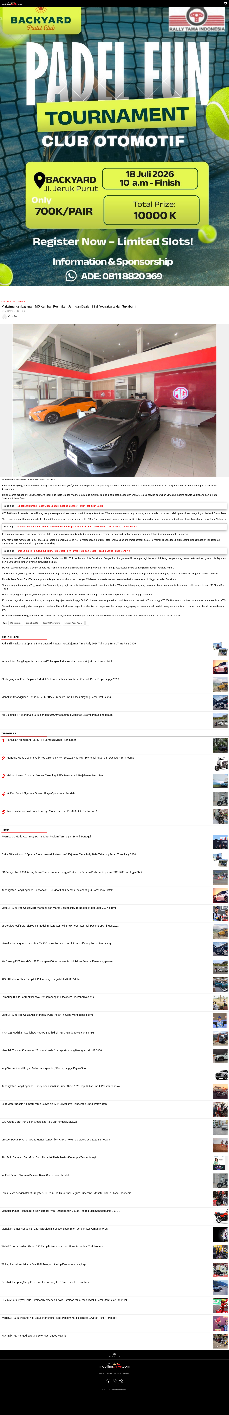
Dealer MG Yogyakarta (51, 623)
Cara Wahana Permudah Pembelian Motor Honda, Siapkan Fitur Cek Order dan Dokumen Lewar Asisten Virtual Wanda (76, 526)
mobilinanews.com (8, 301)
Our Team (117, 1374)
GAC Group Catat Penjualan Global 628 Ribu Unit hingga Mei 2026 (39, 1121)
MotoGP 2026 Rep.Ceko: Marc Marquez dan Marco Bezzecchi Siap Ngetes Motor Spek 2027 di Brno (59, 907)
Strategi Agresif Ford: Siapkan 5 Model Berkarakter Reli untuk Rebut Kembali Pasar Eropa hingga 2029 (60, 679)
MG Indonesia (15, 623)
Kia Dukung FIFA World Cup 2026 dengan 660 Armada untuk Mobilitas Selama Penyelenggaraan (57, 714)
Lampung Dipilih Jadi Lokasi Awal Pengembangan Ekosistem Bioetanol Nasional (47, 996)
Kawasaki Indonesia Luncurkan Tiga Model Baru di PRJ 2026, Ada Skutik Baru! (52, 811)
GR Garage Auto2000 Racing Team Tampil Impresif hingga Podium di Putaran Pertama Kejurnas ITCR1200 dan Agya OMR (71, 872)
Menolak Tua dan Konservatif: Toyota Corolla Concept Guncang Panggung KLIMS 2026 (51, 1050)
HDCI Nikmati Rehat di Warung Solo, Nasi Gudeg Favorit (33, 1335)
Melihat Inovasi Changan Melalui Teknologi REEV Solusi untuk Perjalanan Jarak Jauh (55, 775)
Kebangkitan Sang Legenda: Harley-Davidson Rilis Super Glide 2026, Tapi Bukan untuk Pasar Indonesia (60, 1086)
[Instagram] (120, 1381)
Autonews (22, 301)
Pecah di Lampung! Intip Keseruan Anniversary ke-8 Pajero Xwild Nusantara (45, 1282)
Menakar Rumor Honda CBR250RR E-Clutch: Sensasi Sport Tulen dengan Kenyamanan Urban (55, 1228)
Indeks (101, 1374)
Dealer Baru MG (32, 623)
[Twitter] (114, 1381)
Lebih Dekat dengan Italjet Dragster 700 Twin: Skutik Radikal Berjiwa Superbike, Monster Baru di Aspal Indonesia (66, 1193)
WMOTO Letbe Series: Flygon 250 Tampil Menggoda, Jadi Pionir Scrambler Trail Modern (52, 1246)
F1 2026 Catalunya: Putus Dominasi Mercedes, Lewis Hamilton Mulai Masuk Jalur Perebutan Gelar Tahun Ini (64, 1299)
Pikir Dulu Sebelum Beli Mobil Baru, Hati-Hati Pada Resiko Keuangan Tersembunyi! (48, 1157)
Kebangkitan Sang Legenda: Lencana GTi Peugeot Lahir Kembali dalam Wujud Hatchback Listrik (57, 661)
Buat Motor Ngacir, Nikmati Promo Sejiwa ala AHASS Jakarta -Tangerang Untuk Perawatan (54, 1103)
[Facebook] (108, 1381)
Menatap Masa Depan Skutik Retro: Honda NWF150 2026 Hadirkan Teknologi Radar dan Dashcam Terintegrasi (71, 757)
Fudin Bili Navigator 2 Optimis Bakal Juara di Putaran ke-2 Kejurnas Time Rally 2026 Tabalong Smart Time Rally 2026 (68, 643)
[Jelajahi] (225, 4)
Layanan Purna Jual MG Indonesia (75, 623)
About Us (126, 1374)
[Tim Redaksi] (114, 316)
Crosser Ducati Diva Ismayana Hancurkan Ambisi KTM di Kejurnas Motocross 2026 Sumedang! (56, 1139)
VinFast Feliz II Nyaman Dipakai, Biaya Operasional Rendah (41, 793)
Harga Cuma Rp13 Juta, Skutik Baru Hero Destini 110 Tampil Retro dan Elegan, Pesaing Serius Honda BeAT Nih (73, 550)
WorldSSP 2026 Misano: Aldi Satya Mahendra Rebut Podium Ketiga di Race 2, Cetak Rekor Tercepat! (59, 1317)
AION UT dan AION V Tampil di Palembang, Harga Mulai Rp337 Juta (40, 979)
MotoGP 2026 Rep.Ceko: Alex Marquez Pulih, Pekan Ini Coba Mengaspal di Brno (47, 1014)
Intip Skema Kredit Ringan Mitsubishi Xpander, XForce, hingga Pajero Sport (44, 1068)
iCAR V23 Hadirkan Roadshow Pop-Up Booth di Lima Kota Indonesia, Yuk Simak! (47, 1032)
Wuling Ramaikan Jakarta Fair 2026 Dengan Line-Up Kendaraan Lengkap (43, 1264)
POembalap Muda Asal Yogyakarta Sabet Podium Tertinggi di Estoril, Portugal (46, 836)
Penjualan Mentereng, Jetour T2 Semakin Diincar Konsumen (42, 739)
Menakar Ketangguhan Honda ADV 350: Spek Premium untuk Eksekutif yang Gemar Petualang (56, 697)
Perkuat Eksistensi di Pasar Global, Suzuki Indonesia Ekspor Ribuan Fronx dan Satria (59, 505)
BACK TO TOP (114, 1355)
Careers (109, 1374)
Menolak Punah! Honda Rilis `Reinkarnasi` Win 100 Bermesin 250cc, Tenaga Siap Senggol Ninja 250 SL (60, 1210)
